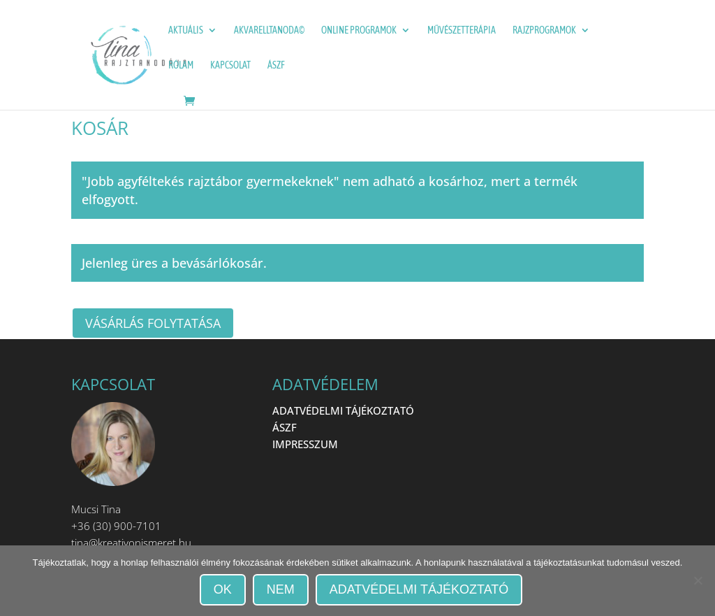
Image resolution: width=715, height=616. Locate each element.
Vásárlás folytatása (153, 323)
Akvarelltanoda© (269, 30)
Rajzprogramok (544, 30)
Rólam (180, 65)
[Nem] (698, 580)
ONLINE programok (359, 30)
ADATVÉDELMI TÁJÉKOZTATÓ (343, 410)
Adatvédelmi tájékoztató (419, 589)
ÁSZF (276, 65)
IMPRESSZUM (305, 444)
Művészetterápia (461, 30)
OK (223, 589)
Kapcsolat (230, 65)
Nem (281, 589)
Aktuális (185, 30)
